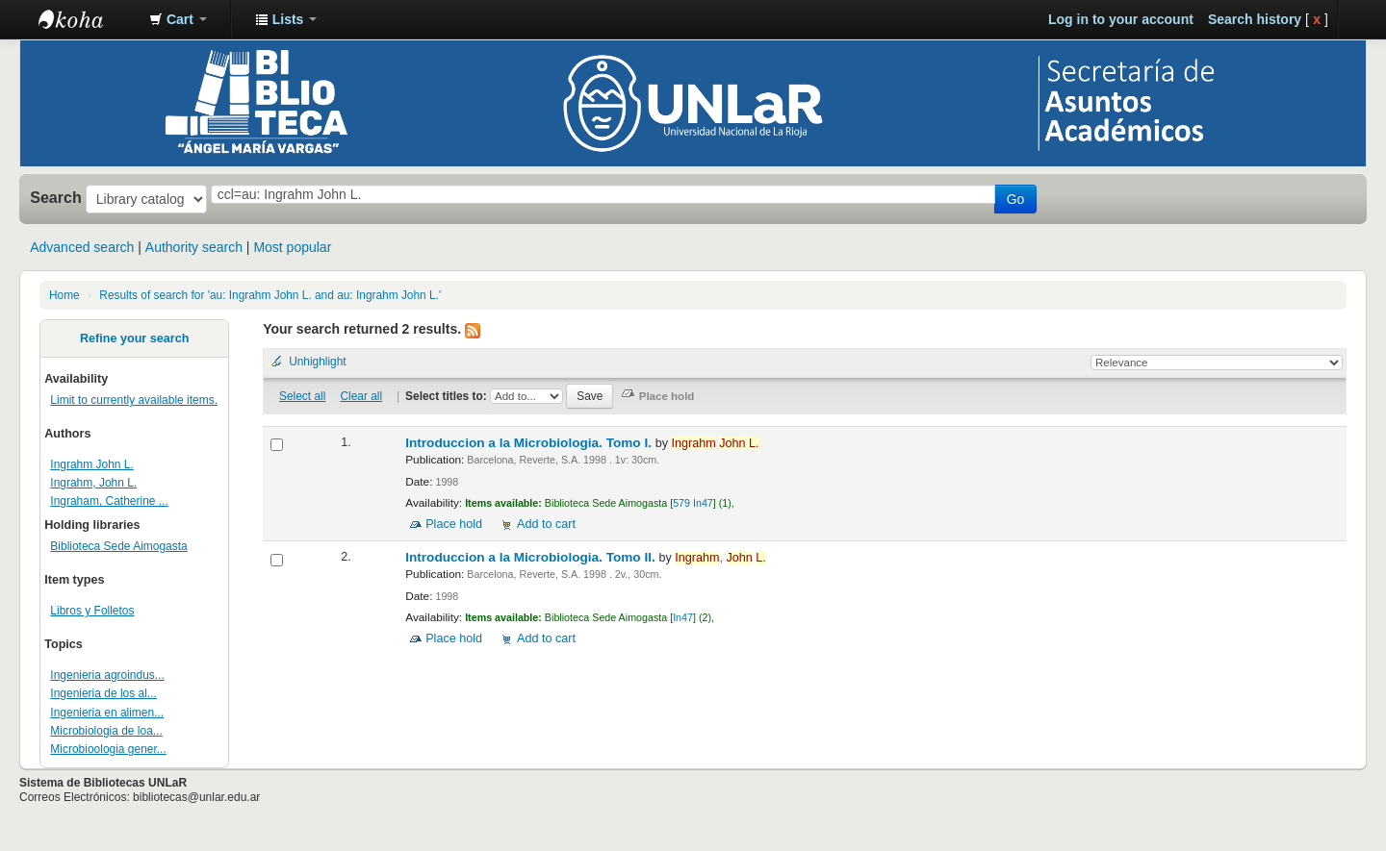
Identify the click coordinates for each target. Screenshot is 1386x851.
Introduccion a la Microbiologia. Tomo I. (530, 443)
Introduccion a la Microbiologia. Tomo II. (531, 557)
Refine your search (134, 338)
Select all (302, 396)
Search (56, 197)
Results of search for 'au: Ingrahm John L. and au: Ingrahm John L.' (270, 295)
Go (1016, 199)
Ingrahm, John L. (93, 482)
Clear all (362, 396)
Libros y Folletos (92, 610)
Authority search (194, 247)
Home (64, 295)
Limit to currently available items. (134, 400)
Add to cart (546, 524)
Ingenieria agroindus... (107, 675)
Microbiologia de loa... (106, 731)
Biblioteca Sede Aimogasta (118, 546)
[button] (178, 19)
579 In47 (693, 503)
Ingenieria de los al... (103, 693)
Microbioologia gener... (108, 749)
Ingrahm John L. (92, 464)
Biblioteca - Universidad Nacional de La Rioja (86, 19)
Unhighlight (317, 361)
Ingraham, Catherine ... (108, 501)
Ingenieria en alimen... (107, 712)
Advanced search (82, 247)
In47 (683, 617)
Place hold (453, 524)
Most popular (292, 247)
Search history (1254, 19)
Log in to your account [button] (1121, 19)
